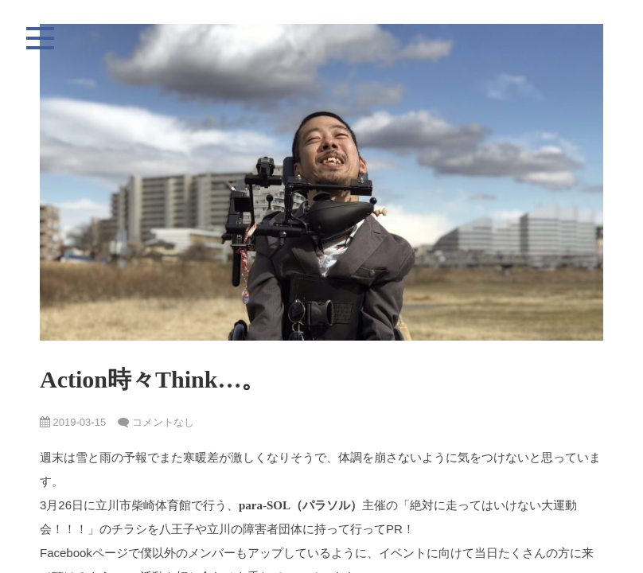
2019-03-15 (73, 422)
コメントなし (163, 422)
